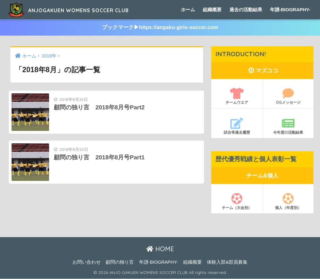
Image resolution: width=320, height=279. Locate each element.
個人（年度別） (288, 201)
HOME (160, 249)
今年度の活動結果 (288, 126)
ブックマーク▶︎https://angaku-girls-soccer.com (160, 28)
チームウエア (236, 96)
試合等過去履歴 (236, 126)
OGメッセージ (288, 96)
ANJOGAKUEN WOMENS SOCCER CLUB (89, 9)
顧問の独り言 (120, 262)
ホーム (188, 9)
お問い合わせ (86, 262)
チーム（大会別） (236, 201)
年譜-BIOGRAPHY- (290, 9)
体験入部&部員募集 (227, 262)
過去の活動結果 (245, 9)
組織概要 (212, 9)
